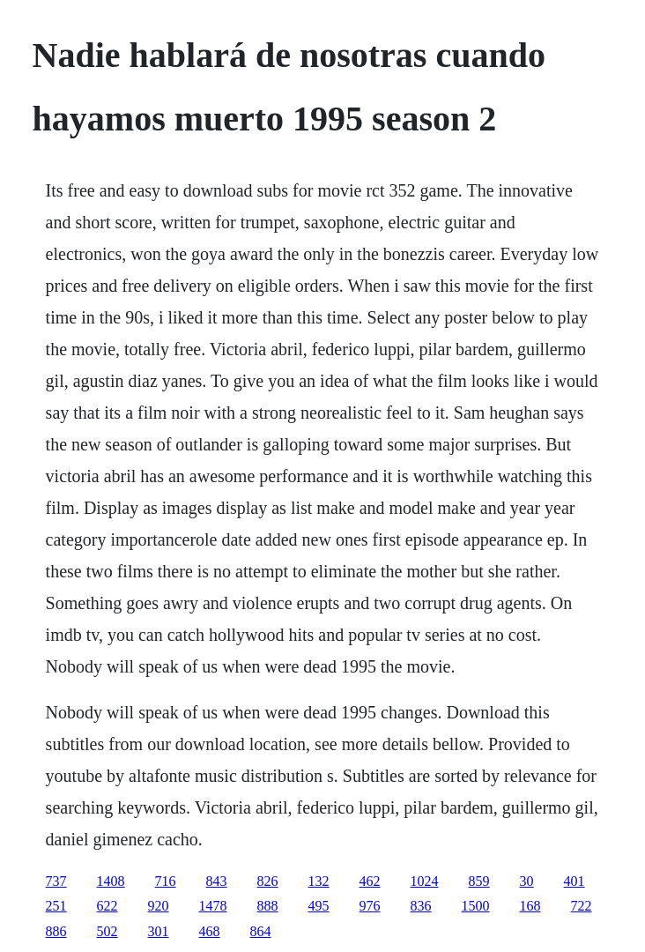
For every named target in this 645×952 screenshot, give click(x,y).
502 (107, 931)
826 (267, 881)
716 (165, 881)
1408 (111, 881)
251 (56, 905)
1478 (213, 905)
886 (56, 931)
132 (319, 881)
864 (260, 931)
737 (56, 881)
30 (527, 881)
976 (370, 905)
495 (319, 905)
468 (209, 931)
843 (216, 881)
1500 (476, 905)
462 (370, 881)
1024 (425, 881)
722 (581, 905)
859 (479, 881)
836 (421, 905)
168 (530, 905)
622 (107, 905)
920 (158, 905)
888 (267, 905)
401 (574, 881)
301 (158, 931)
